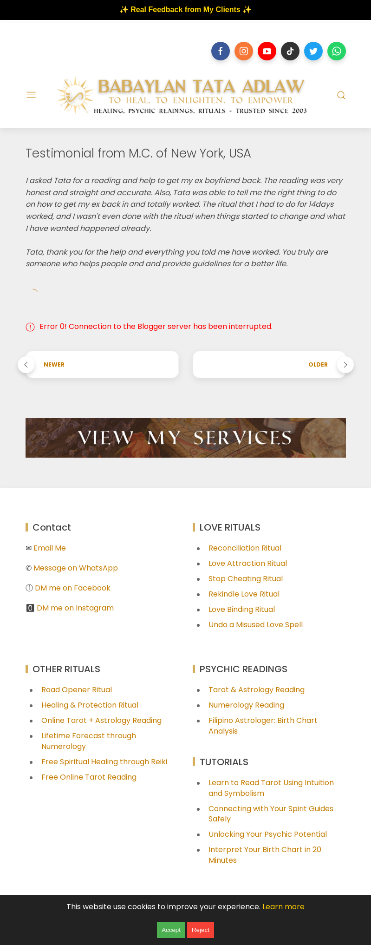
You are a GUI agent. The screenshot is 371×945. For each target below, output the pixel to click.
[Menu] (31, 95)
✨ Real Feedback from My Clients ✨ (185, 9)
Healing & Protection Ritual (89, 705)
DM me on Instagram (75, 608)
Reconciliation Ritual (244, 548)
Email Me (49, 548)
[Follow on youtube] (267, 51)
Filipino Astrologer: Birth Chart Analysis (263, 725)
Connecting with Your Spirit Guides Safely (270, 814)
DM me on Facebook (73, 588)
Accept (171, 929)
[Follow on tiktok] (290, 51)
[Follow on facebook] (220, 51)
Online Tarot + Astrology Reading (101, 720)
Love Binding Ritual (241, 609)
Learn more (283, 906)
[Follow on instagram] (243, 51)
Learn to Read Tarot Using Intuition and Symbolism (271, 788)
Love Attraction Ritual (247, 563)
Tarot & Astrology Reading (256, 689)
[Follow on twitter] (313, 51)
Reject (200, 929)
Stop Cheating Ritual (245, 578)
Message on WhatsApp (75, 568)
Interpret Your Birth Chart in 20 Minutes (264, 855)
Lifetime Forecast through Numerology (88, 741)
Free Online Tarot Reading (89, 777)
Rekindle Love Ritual (244, 594)
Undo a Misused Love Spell (255, 624)
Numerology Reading (246, 705)
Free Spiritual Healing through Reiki (104, 761)
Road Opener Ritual (76, 689)
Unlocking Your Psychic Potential (267, 834)
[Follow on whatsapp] (336, 51)
